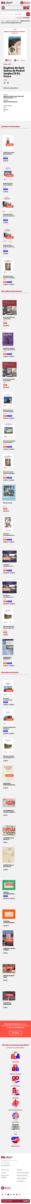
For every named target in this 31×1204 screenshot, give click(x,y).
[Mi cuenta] (24, 7)
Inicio (2, 21)
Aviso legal (19, 1170)
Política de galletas (21, 1178)
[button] (27, 7)
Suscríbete (15, 1033)
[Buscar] (28, 14)
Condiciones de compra (23, 1172)
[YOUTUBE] (8, 1194)
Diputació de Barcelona (10, 102)
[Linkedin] (14, 1194)
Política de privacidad (22, 1175)
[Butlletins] (17, 1194)
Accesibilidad (20, 1181)
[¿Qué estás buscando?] (7, 14)
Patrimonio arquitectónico (11, 88)
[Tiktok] (20, 1194)
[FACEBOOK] (2, 1194)
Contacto (3, 1172)
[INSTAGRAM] (11, 1194)
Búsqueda (22, 17)
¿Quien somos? (5, 1170)
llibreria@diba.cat (5, 1165)
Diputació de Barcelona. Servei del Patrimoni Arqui (14, 97)
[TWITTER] (5, 1194)
